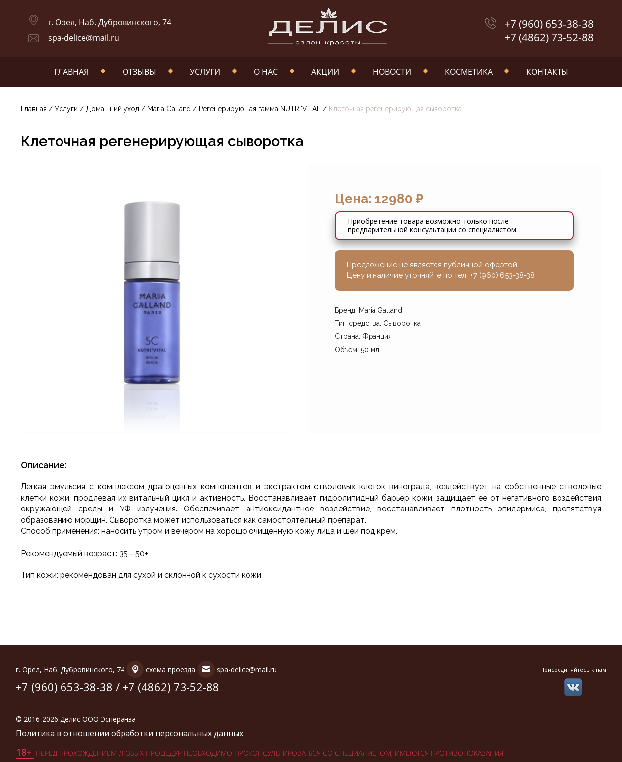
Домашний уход (112, 109)
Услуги (205, 71)
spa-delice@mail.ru (83, 37)
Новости (392, 71)
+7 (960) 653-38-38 (549, 24)
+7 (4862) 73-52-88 (549, 37)
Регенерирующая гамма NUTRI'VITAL (260, 109)
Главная (71, 71)
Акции (325, 71)
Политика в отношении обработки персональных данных (129, 733)
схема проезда (170, 669)
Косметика (469, 71)
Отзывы (139, 71)
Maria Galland (170, 109)
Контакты (547, 71)
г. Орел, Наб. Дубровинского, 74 (109, 22)
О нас (266, 71)
